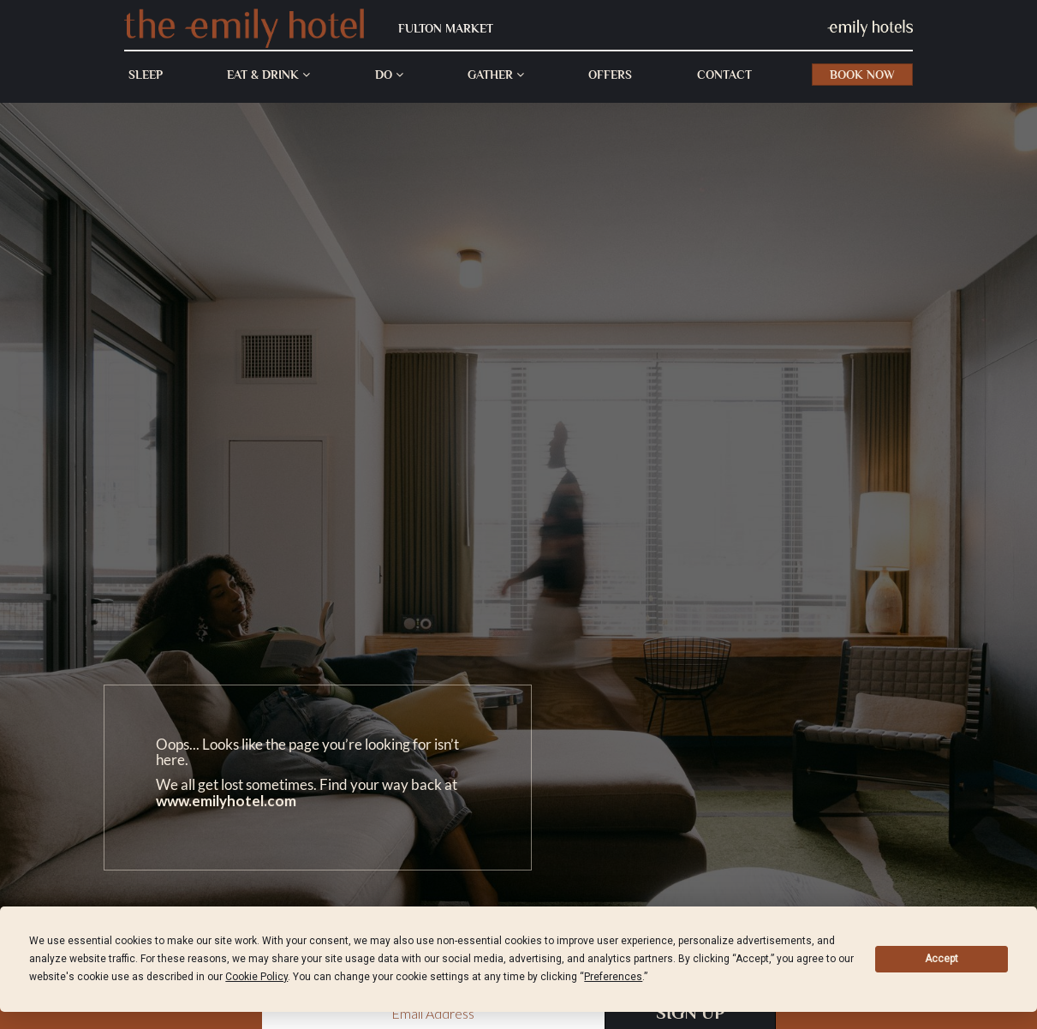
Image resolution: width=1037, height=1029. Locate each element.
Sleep (145, 74)
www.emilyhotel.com (226, 801)
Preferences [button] (613, 977)
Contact (724, 74)
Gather (496, 74)
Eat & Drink (268, 74)
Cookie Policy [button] (256, 977)
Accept (941, 959)
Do (389, 74)
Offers (610, 74)
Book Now (862, 74)
